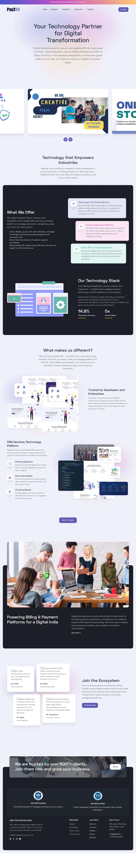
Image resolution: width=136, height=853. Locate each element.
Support (72, 824)
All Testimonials (89, 705)
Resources (78, 9)
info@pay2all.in (115, 834)
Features (92, 837)
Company (54, 9)
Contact (90, 9)
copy (84, 2)
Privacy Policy (74, 834)
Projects (92, 831)
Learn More (75, 633)
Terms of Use (74, 831)
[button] (65, 139)
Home (45, 9)
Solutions (66, 9)
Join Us (115, 767)
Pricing (92, 834)
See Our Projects (68, 520)
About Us (92, 824)
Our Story (93, 827)
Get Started (73, 827)
